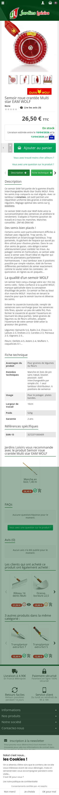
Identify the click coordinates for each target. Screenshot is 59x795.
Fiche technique (42, 172)
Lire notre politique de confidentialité (20, 781)
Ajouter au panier (35, 147)
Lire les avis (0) (30, 107)
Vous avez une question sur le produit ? (33, 164)
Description (18, 172)
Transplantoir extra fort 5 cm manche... (41, 647)
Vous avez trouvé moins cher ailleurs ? (34, 157)
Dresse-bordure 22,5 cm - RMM (41, 595)
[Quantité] (4, 148)
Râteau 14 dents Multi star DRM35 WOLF (19, 596)
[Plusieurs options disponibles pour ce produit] (28, 604)
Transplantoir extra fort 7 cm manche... (19, 647)
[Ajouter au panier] (39, 490)
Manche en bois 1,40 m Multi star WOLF (30, 483)
